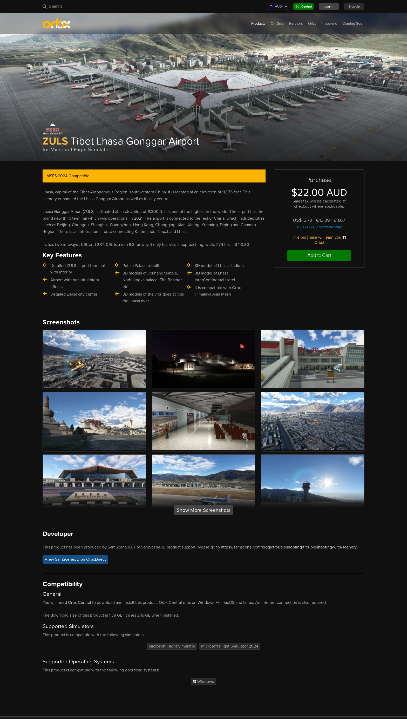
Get (303, 6)
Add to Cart (319, 255)
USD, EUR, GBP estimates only (319, 227)
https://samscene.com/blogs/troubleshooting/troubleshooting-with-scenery (289, 547)
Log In (329, 6)
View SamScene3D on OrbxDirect (75, 559)
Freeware (329, 23)
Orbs (312, 23)
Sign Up (354, 6)
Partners (296, 23)
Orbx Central (79, 602)
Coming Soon (353, 23)
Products (258, 23)
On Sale (277, 23)
